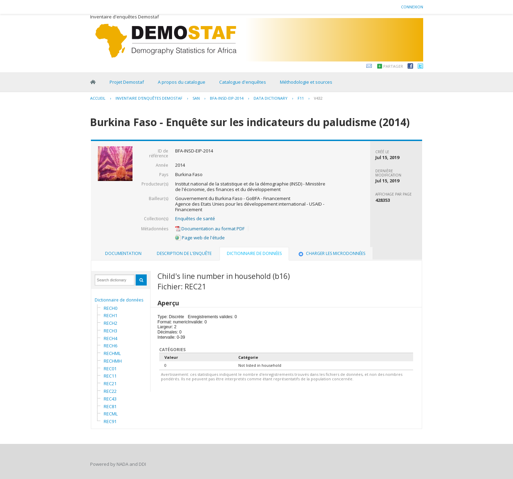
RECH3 (110, 330)
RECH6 (110, 345)
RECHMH (113, 361)
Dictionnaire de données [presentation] (254, 253)
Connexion (412, 6)
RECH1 (110, 315)
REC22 (110, 391)
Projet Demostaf (127, 82)
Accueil (97, 98)
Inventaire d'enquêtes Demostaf (149, 98)
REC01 (110, 368)
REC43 (110, 399)
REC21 (110, 383)
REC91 (110, 421)
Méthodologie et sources (306, 82)
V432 (318, 98)
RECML (111, 413)
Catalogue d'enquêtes (242, 82)
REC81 (110, 406)
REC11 (110, 376)
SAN (196, 98)
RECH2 (110, 323)
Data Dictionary (271, 98)
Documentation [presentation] (123, 253)
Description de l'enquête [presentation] (184, 253)
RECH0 (110, 308)
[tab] (123, 253)
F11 (301, 98)
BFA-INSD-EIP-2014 (226, 98)
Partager (393, 66)
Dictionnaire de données (119, 300)
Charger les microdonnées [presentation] (331, 253)
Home (93, 82)
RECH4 (110, 338)
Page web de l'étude (200, 237)
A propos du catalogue (181, 82)
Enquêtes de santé (195, 218)
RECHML (112, 353)
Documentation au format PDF (210, 228)
